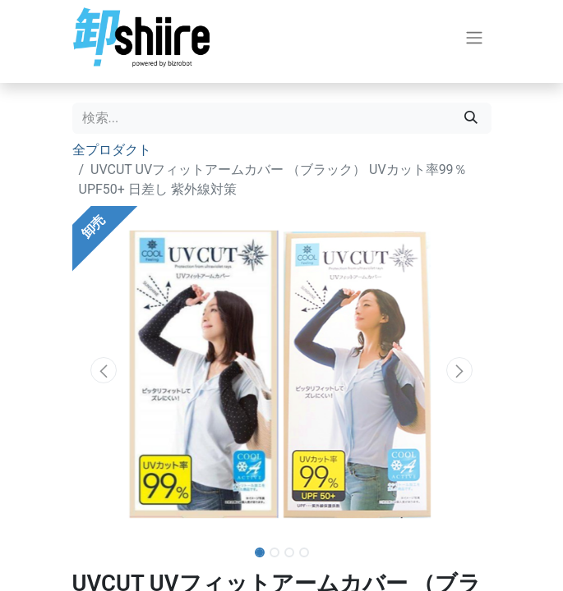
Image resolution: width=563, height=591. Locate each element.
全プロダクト (111, 150)
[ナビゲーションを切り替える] (474, 37)
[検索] (470, 118)
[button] (104, 370)
